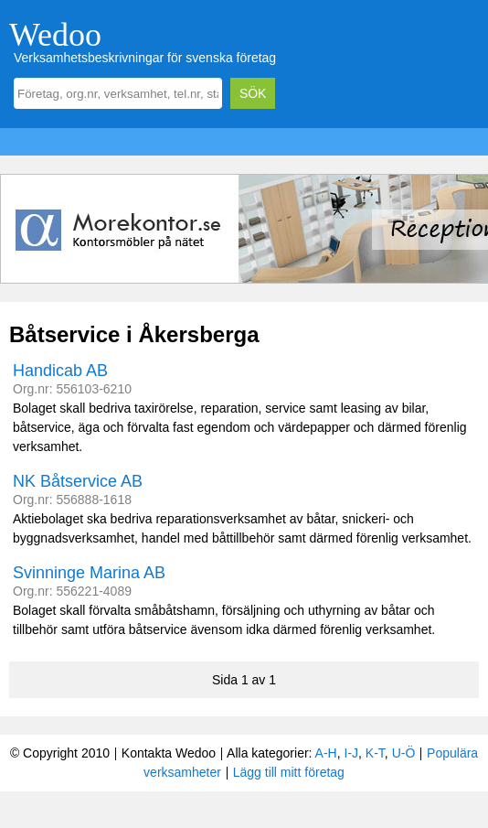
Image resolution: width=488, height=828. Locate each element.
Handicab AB (60, 370)
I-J (352, 753)
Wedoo (55, 34)
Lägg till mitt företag (289, 772)
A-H (326, 753)
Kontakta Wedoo (169, 753)
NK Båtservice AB (78, 481)
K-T (375, 753)
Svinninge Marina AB (89, 573)
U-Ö (404, 753)
